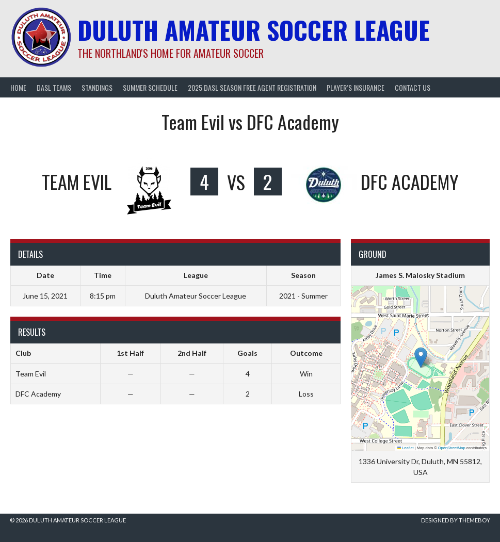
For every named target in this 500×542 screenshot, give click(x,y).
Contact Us (412, 87)
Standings (97, 87)
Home (18, 87)
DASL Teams (54, 87)
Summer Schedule (150, 87)
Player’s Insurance (355, 87)
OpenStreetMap (451, 448)
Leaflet (405, 448)
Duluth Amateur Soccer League (253, 29)
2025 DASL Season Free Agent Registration (252, 87)
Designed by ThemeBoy (455, 520)
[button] (420, 357)
